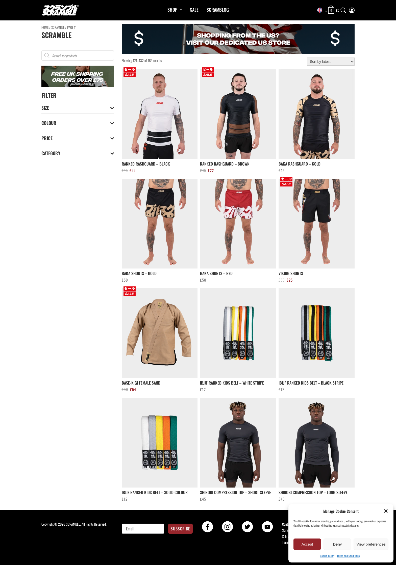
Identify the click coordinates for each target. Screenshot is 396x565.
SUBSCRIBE (180, 529)
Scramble (57, 27)
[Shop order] (331, 62)
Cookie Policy (327, 556)
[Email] (143, 529)
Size (77, 108)
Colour (77, 123)
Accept (307, 544)
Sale (194, 9)
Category (77, 153)
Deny (337, 544)
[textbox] (320, 10)
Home (44, 27)
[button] (385, 511)
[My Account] (352, 9)
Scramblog (218, 9)
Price (77, 138)
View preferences (371, 544)
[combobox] (320, 10)
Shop (172, 9)
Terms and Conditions (348, 556)
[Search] (343, 9)
